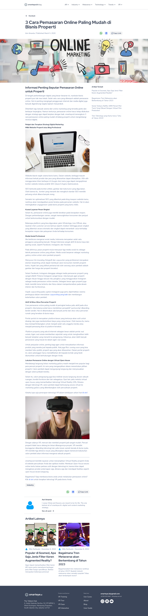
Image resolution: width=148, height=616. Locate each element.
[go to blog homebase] (33, 4)
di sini (84, 392)
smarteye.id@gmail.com (110, 594)
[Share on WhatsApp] (101, 33)
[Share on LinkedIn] (106, 33)
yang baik (59, 294)
